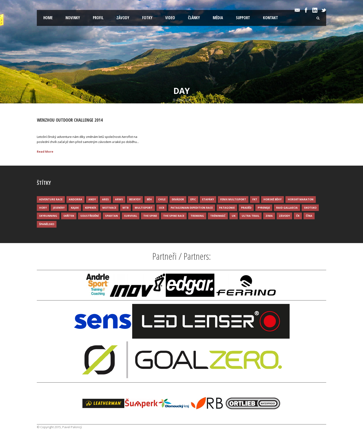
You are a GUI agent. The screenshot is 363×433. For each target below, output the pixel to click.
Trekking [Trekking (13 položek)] (197, 215)
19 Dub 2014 (50, 127)
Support (243, 17)
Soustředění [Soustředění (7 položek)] (89, 215)
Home (48, 17)
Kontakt (270, 17)
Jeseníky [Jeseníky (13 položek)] (59, 207)
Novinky (73, 17)
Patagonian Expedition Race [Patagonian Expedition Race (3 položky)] (192, 207)
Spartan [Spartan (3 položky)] (111, 215)
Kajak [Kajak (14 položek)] (75, 207)
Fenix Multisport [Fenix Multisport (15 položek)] (233, 199)
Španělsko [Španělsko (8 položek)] (46, 224)
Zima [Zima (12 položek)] (269, 215)
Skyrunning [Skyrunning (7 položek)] (48, 215)
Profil (98, 17)
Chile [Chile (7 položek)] (162, 199)
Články (194, 17)
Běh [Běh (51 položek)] (149, 199)
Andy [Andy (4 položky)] (92, 199)
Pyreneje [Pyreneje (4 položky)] (264, 207)
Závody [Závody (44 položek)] (284, 215)
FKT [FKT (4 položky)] (254, 199)
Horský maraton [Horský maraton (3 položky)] (300, 199)
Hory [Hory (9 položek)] (43, 207)
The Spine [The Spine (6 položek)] (150, 215)
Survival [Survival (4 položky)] (130, 215)
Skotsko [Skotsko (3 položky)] (310, 207)
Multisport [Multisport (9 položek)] (144, 207)
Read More (45, 151)
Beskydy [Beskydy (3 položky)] (135, 199)
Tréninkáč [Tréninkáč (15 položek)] (217, 215)
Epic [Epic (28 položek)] (193, 199)
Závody (122, 17)
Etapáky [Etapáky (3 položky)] (208, 199)
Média (218, 17)
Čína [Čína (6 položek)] (309, 215)
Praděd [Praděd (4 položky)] (246, 207)
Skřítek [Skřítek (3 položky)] (68, 215)
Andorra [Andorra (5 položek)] (75, 199)
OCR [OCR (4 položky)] (161, 207)
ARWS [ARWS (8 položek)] (119, 199)
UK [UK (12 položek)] (233, 215)
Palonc (73, 127)
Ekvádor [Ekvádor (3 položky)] (178, 199)
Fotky (147, 17)
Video (170, 17)
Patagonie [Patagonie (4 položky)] (227, 207)
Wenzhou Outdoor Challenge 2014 (70, 120)
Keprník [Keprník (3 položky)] (90, 207)
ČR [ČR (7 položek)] (298, 215)
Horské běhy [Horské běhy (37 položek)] (272, 199)
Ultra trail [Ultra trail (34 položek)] (250, 215)
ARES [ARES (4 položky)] (105, 199)
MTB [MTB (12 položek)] (125, 207)
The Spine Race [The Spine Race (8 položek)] (173, 215)
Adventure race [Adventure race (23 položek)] (51, 199)
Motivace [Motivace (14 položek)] (109, 207)
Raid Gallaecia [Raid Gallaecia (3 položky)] (287, 207)
